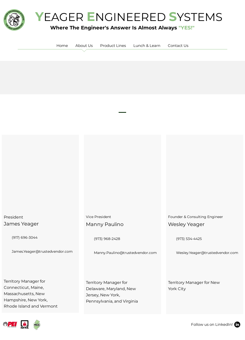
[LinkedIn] (237, 325)
